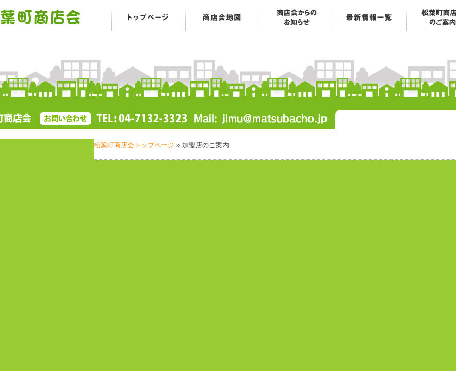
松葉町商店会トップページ (134, 145)
